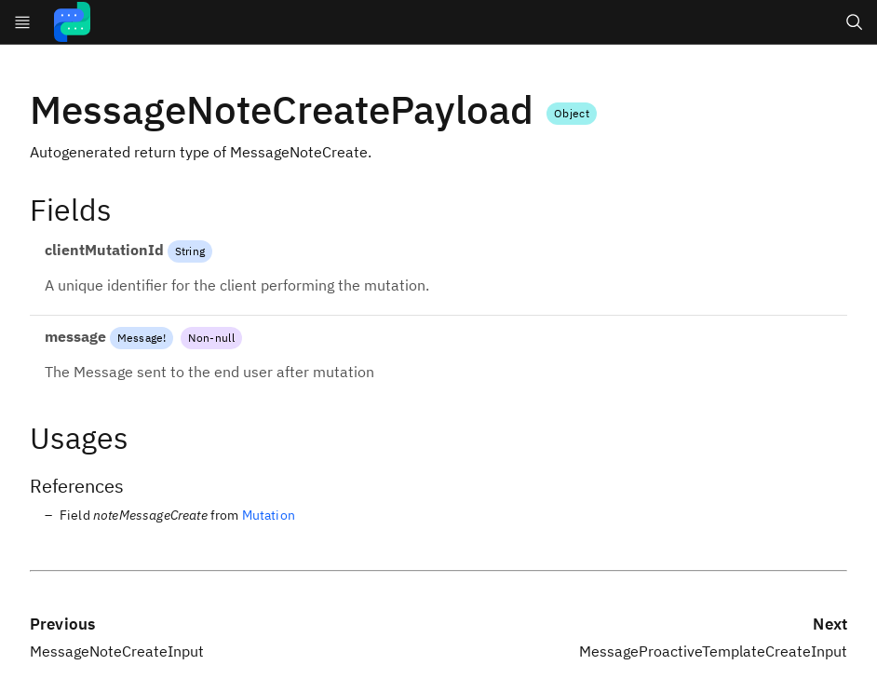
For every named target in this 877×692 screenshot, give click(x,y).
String (190, 251)
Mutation (268, 515)
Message (140, 338)
